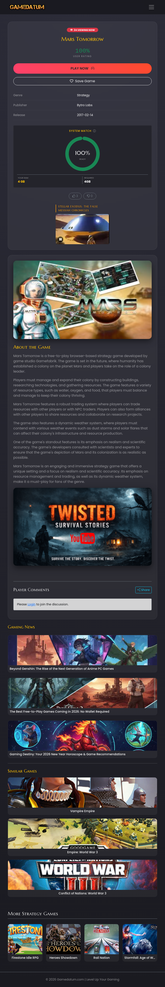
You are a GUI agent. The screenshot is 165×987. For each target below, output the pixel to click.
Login (31, 604)
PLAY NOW (82, 68)
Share (143, 590)
